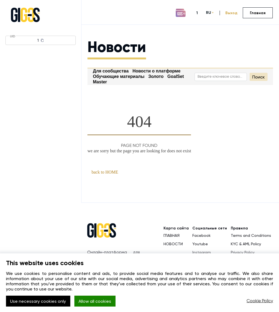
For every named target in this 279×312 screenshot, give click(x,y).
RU (208, 12)
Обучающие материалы (118, 76)
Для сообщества (111, 71)
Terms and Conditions (251, 235)
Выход (231, 13)
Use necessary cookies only (38, 301)
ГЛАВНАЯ (171, 235)
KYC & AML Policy (246, 244)
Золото (155, 76)
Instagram (201, 252)
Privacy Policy (242, 252)
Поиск (258, 77)
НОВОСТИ (173, 244)
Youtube (200, 244)
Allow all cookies (94, 301)
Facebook (201, 235)
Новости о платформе (156, 71)
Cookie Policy (260, 301)
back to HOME (105, 172)
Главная (258, 13)
